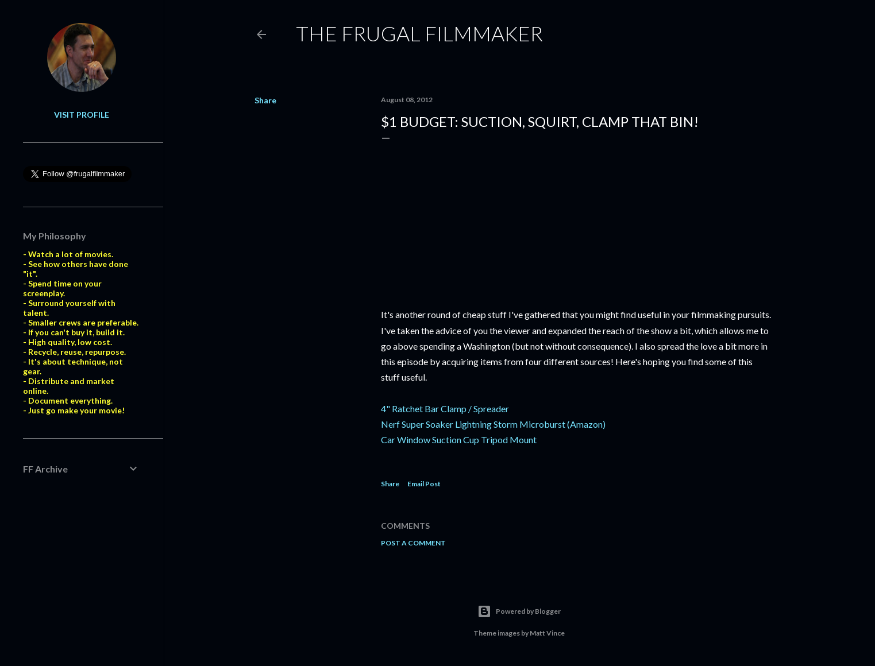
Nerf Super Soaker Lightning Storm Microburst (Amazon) (493, 424)
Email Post (424, 483)
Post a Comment (413, 543)
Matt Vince (547, 633)
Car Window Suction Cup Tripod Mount (459, 439)
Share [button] (265, 100)
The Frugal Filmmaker (419, 33)
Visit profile (81, 114)
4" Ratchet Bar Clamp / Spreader (445, 408)
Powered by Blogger (519, 611)
